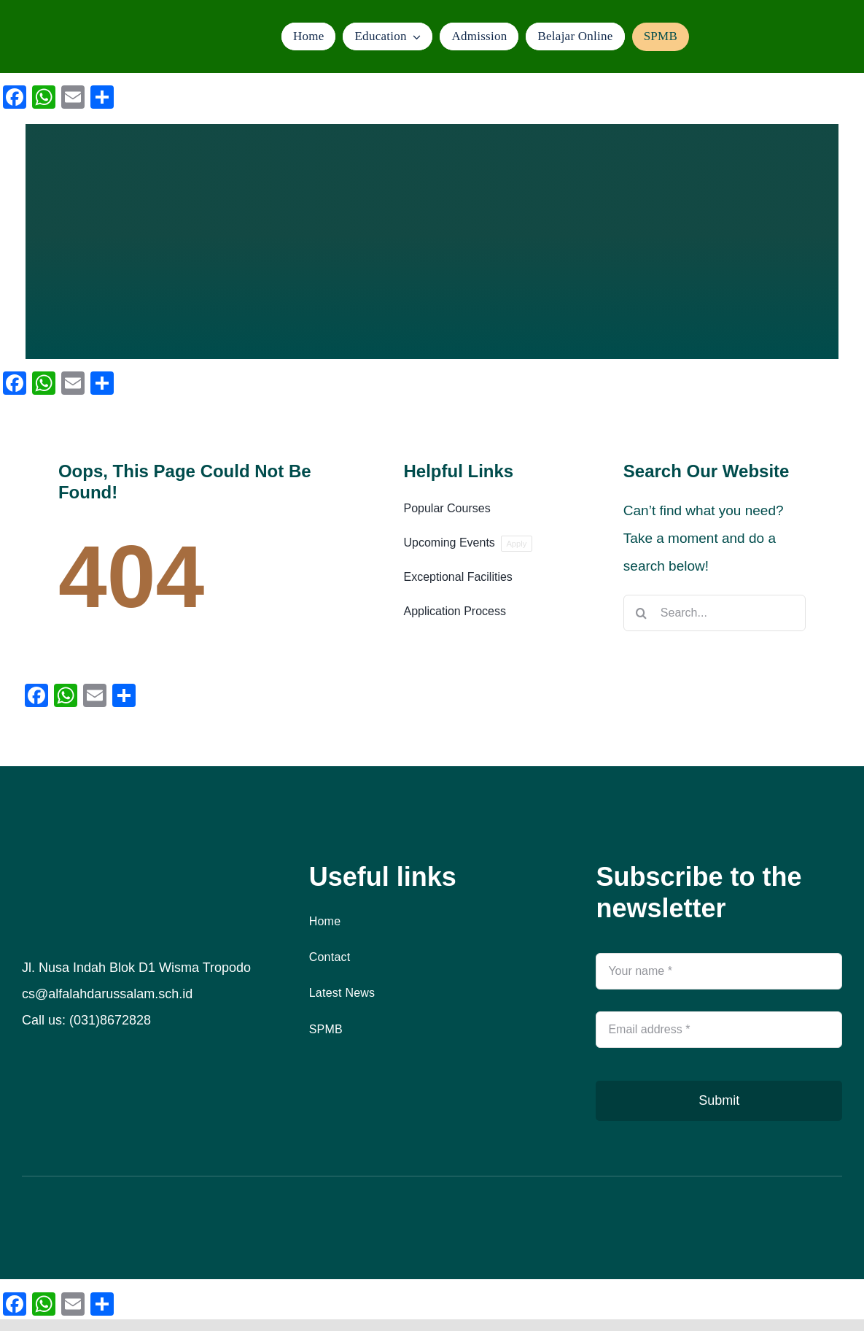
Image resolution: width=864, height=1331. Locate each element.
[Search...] (714, 613)
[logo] (86, 25)
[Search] (641, 613)
